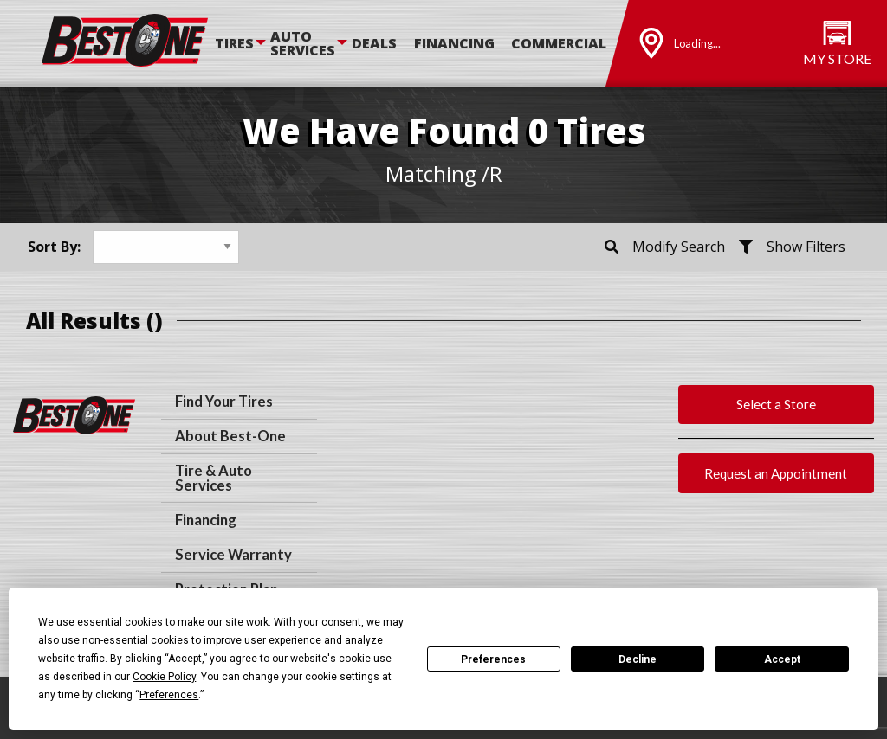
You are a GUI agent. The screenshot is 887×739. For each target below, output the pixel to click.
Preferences (493, 659)
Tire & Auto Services (213, 478)
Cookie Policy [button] (164, 677)
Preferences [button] (168, 695)
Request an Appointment (775, 473)
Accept (782, 659)
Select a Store (776, 404)
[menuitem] (242, 43)
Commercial (558, 43)
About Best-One (230, 436)
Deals (374, 43)
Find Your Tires (224, 401)
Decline (637, 659)
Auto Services (302, 43)
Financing (454, 43)
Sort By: (54, 246)
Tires (234, 43)
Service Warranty (233, 554)
